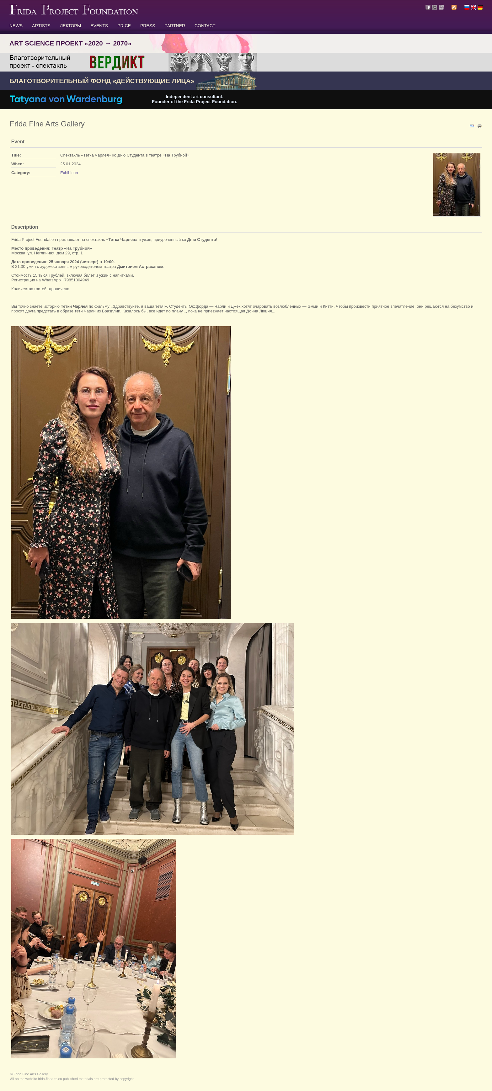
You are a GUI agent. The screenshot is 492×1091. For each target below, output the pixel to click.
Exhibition (69, 172)
